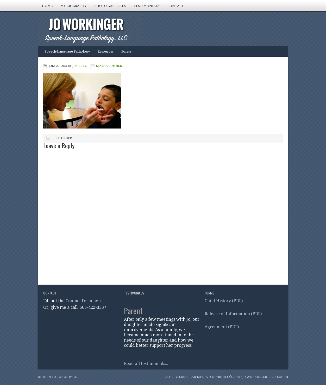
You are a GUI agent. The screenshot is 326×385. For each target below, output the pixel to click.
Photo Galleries (108, 7)
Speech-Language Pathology (65, 53)
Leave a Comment (110, 66)
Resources (106, 51)
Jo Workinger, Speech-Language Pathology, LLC (158, 29)
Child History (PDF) (224, 300)
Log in (282, 377)
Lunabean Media (193, 377)
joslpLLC (79, 66)
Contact (175, 6)
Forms (126, 51)
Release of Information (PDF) (233, 313)
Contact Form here (84, 300)
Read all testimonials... (146, 363)
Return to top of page (57, 377)
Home (47, 6)
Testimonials (147, 6)
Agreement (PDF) (222, 326)
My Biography (71, 7)
